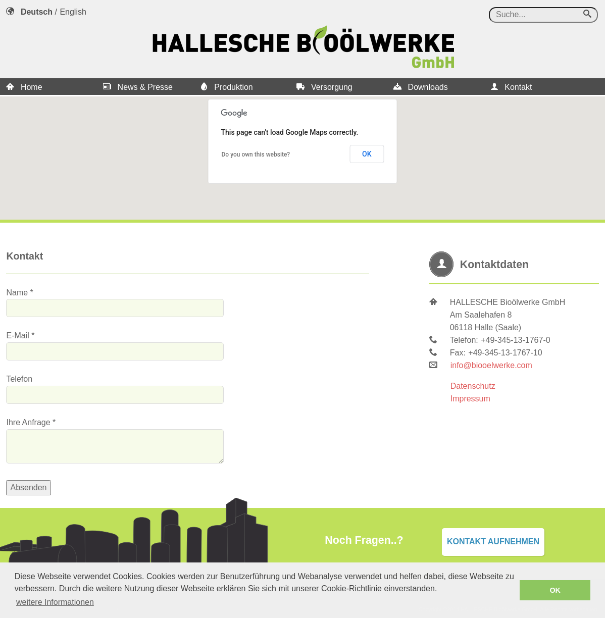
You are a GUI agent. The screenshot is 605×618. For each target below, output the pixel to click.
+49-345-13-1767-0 (515, 340)
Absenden (28, 487)
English (73, 12)
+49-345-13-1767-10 (505, 352)
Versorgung (324, 86)
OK (367, 154)
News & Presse (138, 86)
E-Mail (17, 335)
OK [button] (555, 590)
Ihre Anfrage (28, 422)
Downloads (420, 86)
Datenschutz (472, 386)
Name (17, 292)
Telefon (19, 379)
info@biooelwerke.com (491, 365)
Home (24, 86)
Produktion (226, 86)
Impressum (470, 398)
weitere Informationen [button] (55, 602)
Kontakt (511, 86)
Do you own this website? (256, 154)
